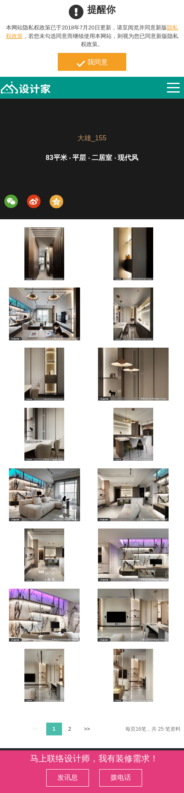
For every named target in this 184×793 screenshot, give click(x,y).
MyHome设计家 (25, 88)
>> (87, 729)
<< (35, 729)
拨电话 (120, 777)
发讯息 (67, 777)
